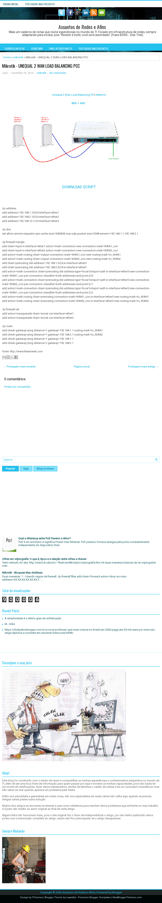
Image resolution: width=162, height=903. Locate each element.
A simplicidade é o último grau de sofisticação (33, 618)
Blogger (117, 892)
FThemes (37, 897)
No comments (58, 73)
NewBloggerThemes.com (127, 897)
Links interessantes (60, 48)
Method (101, 94)
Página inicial (10, 4)
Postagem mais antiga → (143, 366)
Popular (10, 468)
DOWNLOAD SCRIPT (79, 187)
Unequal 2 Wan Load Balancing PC (73, 94)
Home (7, 57)
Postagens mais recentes (40, 4)
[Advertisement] (81, 425)
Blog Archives (45, 468)
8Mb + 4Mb (78, 103)
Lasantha (71, 897)
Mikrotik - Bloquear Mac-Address (22, 572)
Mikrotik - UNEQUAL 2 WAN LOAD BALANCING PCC (41, 66)
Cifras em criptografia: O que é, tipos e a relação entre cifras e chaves (44, 559)
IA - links (10, 624)
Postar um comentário (17, 386)
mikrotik (18, 57)
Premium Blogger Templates (94, 897)
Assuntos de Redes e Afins (82, 26)
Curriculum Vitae (15, 48)
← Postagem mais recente (19, 366)
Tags (26, 468)
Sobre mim (37, 48)
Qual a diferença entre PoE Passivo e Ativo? (44, 538)
